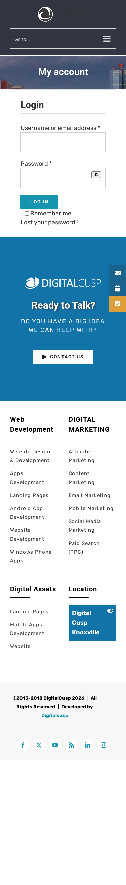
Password (36, 163)
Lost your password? (49, 222)
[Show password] (96, 174)
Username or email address (60, 128)
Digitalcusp (54, 715)
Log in (39, 201)
